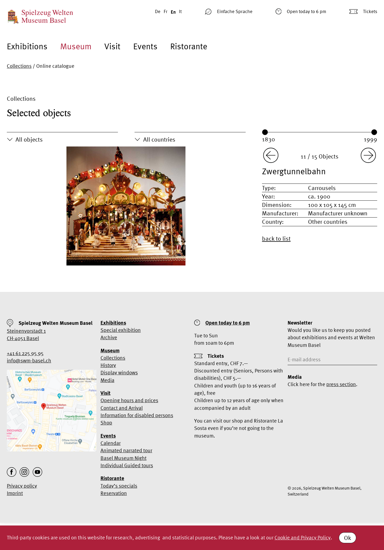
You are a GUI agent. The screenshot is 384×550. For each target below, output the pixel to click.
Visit (112, 46)
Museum (76, 46)
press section (341, 384)
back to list (276, 238)
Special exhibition (120, 330)
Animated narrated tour (126, 450)
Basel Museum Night (123, 458)
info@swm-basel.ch (29, 360)
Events (145, 46)
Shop (106, 423)
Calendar (110, 443)
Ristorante (188, 46)
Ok (347, 537)
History (108, 365)
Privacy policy (22, 486)
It (180, 11)
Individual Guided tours (126, 465)
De (157, 11)
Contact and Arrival (121, 408)
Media (107, 380)
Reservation (113, 493)
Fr (165, 11)
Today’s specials (118, 486)
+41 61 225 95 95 (25, 353)
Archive (108, 337)
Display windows (119, 372)
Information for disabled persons (136, 415)
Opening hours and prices (129, 400)
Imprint (15, 493)
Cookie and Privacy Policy (303, 537)
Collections (19, 66)
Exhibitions (27, 46)
